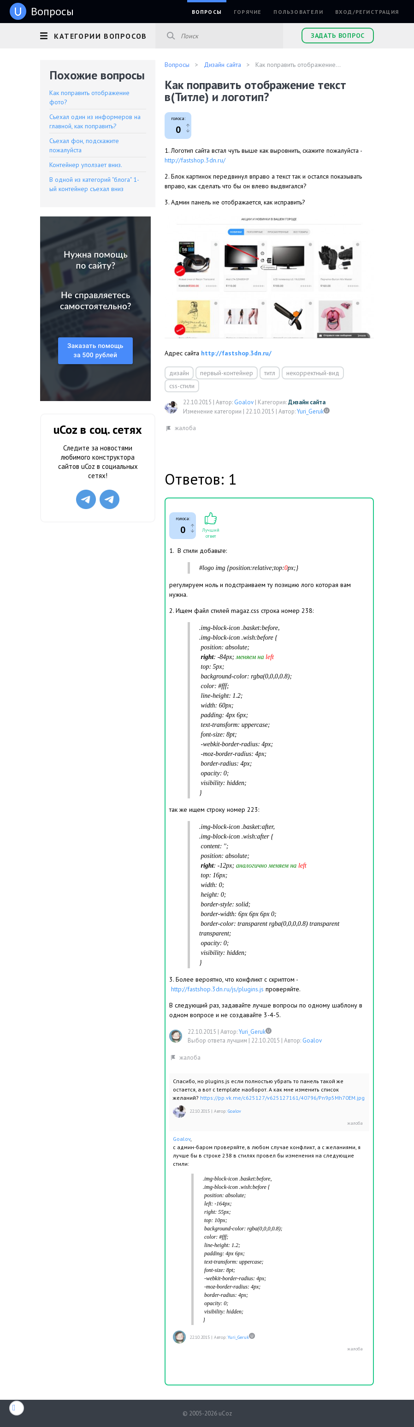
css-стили (182, 386)
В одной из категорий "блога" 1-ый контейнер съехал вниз (94, 184)
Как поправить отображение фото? (89, 97)
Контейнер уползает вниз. (85, 165)
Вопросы (207, 11)
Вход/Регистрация (367, 11)
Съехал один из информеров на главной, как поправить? (95, 121)
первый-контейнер (226, 373)
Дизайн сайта (306, 402)
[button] (97, 34)
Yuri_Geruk (310, 411)
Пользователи (298, 11)
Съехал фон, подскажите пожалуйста (84, 145)
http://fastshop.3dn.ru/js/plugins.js (217, 989)
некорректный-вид (312, 373)
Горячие (247, 11)
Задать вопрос (338, 35)
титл (269, 373)
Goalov (244, 402)
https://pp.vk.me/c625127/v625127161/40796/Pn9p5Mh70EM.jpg (282, 1097)
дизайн (179, 373)
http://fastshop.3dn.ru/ (195, 160)
